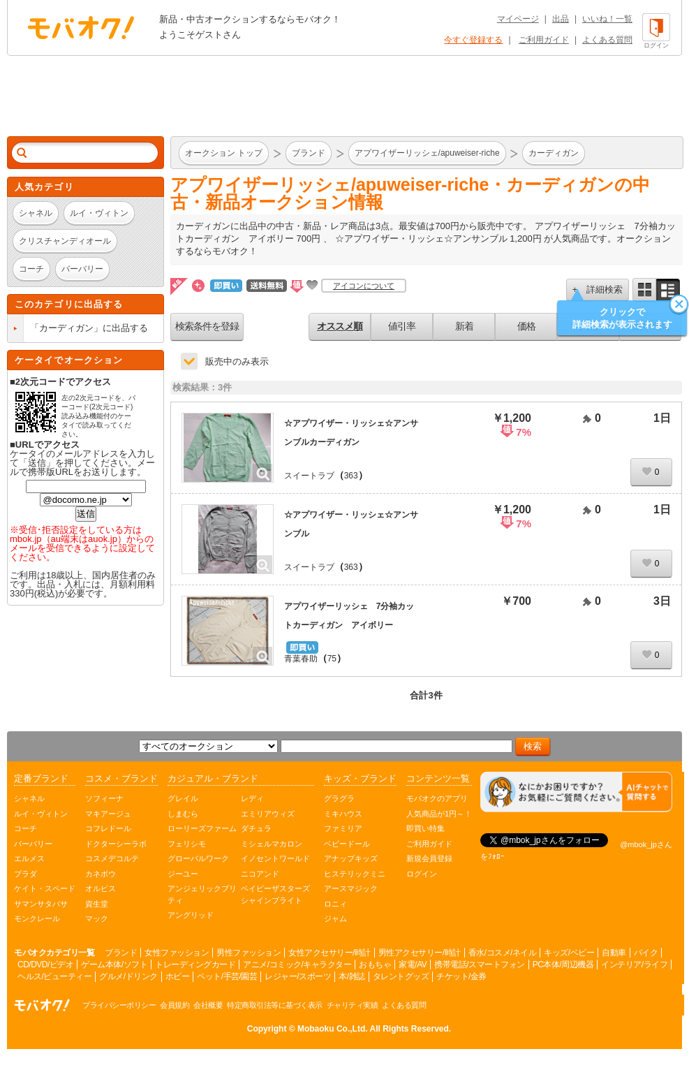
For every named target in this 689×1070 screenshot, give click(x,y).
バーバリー (33, 844)
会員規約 (174, 1005)
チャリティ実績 (352, 1005)
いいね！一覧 (607, 19)
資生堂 (96, 904)
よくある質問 (607, 40)
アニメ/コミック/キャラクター (297, 964)
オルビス (100, 888)
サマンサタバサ (41, 904)
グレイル (183, 798)
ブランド (121, 953)
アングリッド (191, 915)
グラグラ (339, 798)
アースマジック (351, 888)
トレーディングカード (195, 964)
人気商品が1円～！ (439, 813)
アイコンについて (363, 285)
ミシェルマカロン (271, 844)
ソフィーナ (104, 798)
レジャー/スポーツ (298, 976)
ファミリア (343, 828)
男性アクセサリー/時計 (419, 953)
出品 (560, 19)
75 (331, 659)
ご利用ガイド (544, 40)
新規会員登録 (429, 858)
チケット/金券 (461, 976)
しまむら (183, 813)
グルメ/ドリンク (128, 976)
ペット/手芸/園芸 (227, 976)
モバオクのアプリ (437, 798)
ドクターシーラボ (116, 844)
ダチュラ (256, 828)
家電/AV (413, 964)
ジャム (335, 918)
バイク (646, 953)
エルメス (29, 858)
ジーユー (183, 874)
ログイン (421, 874)
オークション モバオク (81, 27)
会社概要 (208, 1005)
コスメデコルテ (112, 858)
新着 (464, 326)
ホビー (177, 976)
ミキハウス (343, 813)
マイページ (518, 19)
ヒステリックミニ (354, 874)
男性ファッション (248, 953)
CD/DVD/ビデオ (45, 964)
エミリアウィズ (268, 813)
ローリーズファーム (202, 828)
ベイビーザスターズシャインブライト (275, 894)
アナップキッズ (351, 858)
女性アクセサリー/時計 (329, 953)
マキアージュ (108, 813)
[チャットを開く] (576, 792)
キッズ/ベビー (569, 953)
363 (351, 476)
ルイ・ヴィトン (41, 813)
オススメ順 (339, 326)
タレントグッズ (401, 976)
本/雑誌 (351, 976)
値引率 (401, 326)
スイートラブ (309, 476)
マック (96, 918)
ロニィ (335, 904)
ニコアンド (260, 874)
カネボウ (100, 874)
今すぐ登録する (473, 40)
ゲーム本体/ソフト (114, 964)
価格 (526, 326)
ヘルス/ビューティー (54, 976)
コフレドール (108, 828)
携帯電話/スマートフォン (479, 964)
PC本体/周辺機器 (563, 964)
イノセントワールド (275, 858)
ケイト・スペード (44, 888)
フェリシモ (187, 844)
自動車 (614, 953)
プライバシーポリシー (119, 1005)
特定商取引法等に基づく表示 (275, 1005)
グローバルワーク (198, 858)
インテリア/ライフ (634, 964)
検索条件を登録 (207, 326)
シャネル (29, 798)
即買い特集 (425, 828)
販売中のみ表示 (237, 361)
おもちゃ (375, 964)
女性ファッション (177, 953)
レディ (252, 798)
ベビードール (347, 844)
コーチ (25, 828)
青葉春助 (301, 659)
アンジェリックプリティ (202, 894)
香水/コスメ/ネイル (502, 953)
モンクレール (37, 918)
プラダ (25, 874)
